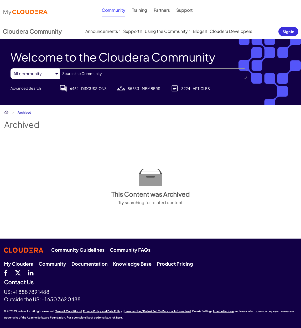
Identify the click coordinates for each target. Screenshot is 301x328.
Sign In (288, 31)
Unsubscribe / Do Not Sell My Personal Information (157, 311)
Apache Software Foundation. (46, 317)
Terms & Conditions (68, 311)
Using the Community (166, 31)
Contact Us (19, 282)
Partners (162, 10)
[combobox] (153, 73)
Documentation (89, 264)
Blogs (198, 31)
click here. (116, 317)
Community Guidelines (78, 250)
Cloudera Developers (231, 31)
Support (184, 10)
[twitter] (18, 272)
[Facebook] (6, 272)
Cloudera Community (32, 31)
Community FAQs (130, 250)
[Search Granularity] (35, 73)
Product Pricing (175, 264)
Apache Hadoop (223, 311)
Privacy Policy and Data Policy (102, 311)
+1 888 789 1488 (31, 292)
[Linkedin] (31, 272)
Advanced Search (26, 88)
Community (113, 10)
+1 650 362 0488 (61, 299)
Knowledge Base (132, 264)
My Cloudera (18, 264)
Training (139, 10)
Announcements (101, 31)
